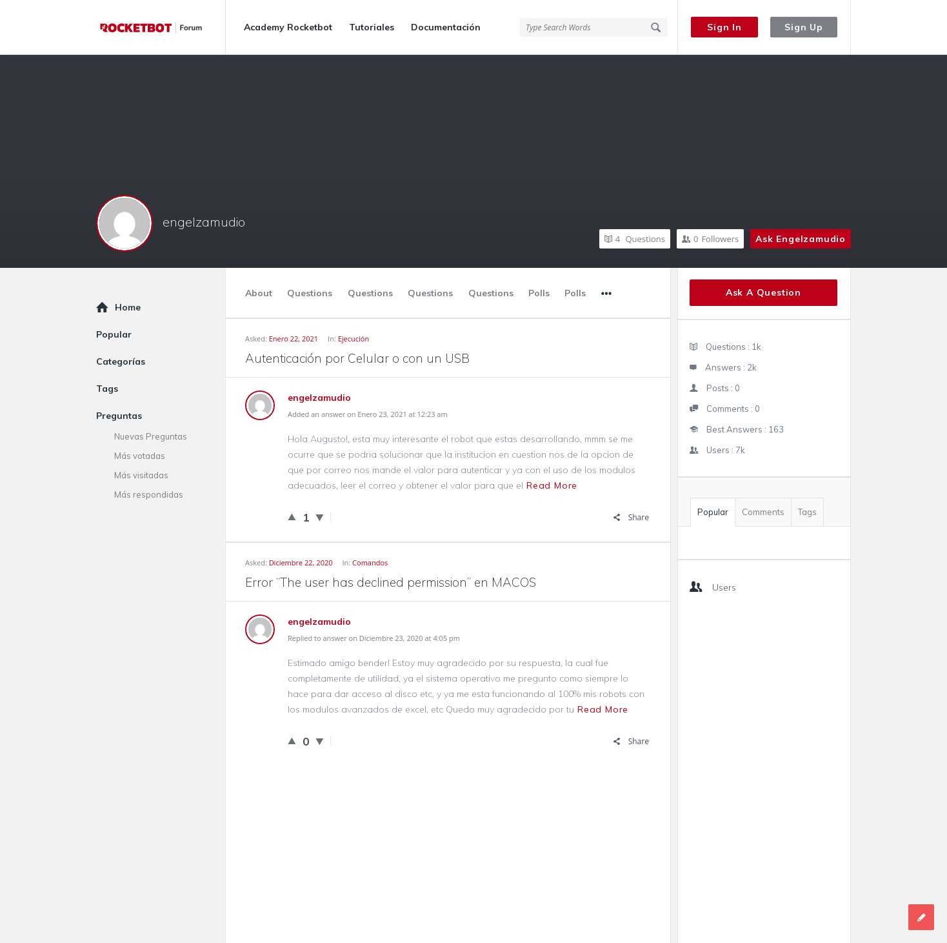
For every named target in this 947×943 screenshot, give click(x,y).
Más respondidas (148, 494)
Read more (551, 485)
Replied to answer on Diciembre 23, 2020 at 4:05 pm (374, 638)
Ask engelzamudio (800, 239)
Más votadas (139, 456)
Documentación (446, 27)
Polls (539, 293)
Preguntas (119, 415)
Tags (807, 512)
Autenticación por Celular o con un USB (357, 358)
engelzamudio (204, 222)
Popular (712, 512)
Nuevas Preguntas (150, 436)
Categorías (120, 361)
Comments (763, 512)
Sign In (724, 27)
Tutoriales (371, 27)
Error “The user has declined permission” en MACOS (390, 582)
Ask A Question (763, 292)
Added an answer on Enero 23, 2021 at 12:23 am (368, 414)
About (258, 293)
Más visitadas (141, 475)
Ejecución (354, 338)
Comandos (370, 562)
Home (128, 307)
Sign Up (803, 27)
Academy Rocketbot (288, 27)
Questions (634, 239)
